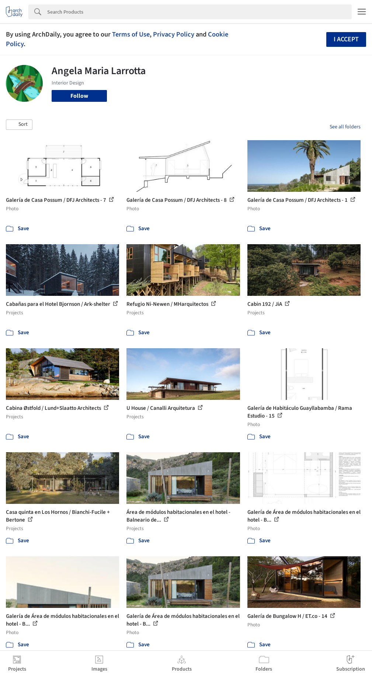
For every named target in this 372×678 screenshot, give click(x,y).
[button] (19, 125)
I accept (346, 39)
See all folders (345, 126)
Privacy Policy (173, 34)
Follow (79, 96)
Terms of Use (131, 34)
